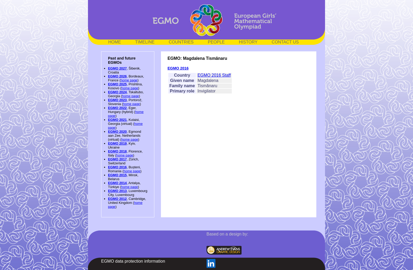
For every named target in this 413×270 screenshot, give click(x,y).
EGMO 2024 (117, 92)
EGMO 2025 (117, 84)
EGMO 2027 (117, 68)
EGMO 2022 (117, 108)
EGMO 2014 (117, 183)
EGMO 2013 (117, 191)
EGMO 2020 (117, 132)
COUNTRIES (181, 42)
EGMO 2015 (117, 175)
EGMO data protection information (133, 261)
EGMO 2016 (117, 167)
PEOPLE (216, 42)
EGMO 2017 (117, 159)
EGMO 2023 (117, 100)
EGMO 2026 (117, 76)
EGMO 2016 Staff (214, 75)
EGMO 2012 (117, 199)
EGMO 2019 (117, 143)
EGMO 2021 (117, 120)
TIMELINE (145, 42)
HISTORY (248, 42)
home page (129, 80)
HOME (114, 42)
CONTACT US (285, 42)
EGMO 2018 (117, 151)
